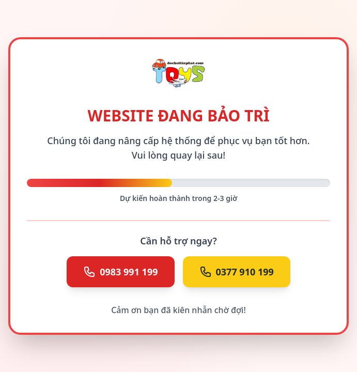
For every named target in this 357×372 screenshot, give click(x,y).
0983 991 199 (120, 272)
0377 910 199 (236, 272)
